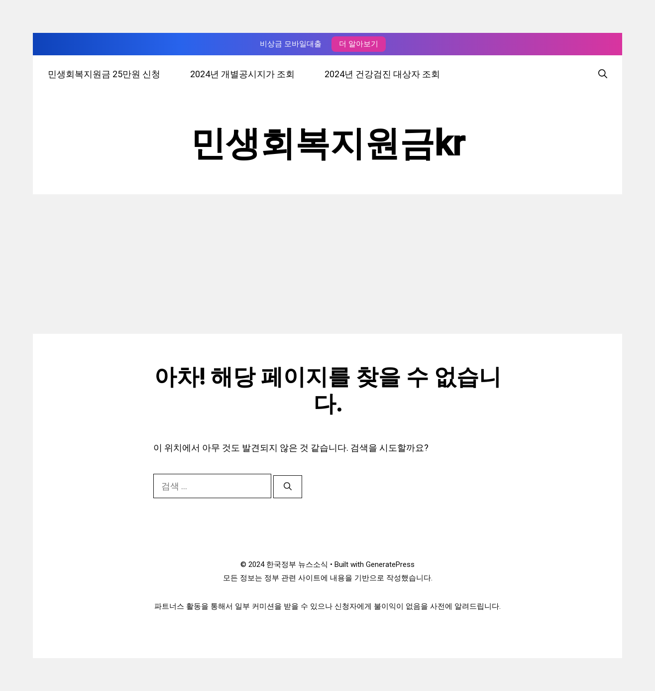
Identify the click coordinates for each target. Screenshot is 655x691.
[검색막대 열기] (602, 74)
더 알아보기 (358, 43)
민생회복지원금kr (328, 143)
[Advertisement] (327, 264)
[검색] (287, 486)
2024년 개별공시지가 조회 (242, 74)
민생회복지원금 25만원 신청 (104, 74)
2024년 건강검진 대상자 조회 (382, 74)
